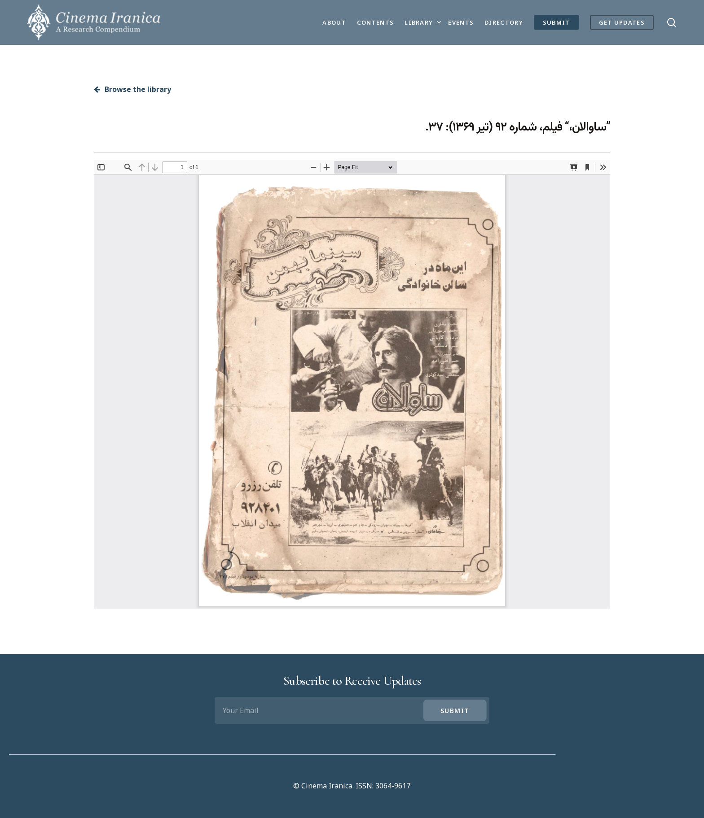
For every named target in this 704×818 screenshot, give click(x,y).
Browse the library (132, 89)
